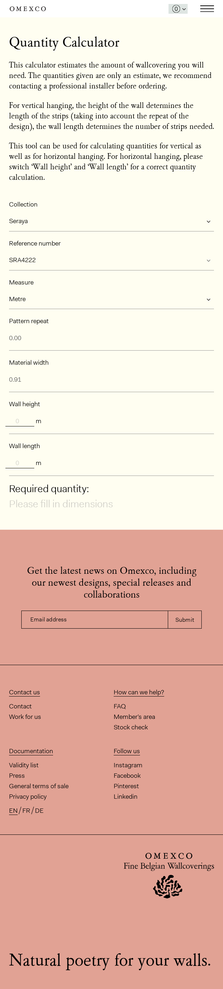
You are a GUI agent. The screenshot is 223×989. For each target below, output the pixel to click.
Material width (29, 362)
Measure (21, 282)
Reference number (35, 243)
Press (17, 775)
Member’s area (134, 716)
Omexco (28, 8)
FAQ (120, 706)
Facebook (127, 775)
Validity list (24, 765)
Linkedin (125, 796)
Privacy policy (28, 796)
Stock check (131, 727)
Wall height (24, 404)
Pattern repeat (29, 321)
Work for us (25, 716)
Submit (184, 620)
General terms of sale (39, 786)
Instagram (128, 765)
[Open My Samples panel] (178, 9)
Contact (20, 706)
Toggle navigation (207, 9)
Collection (23, 204)
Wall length (24, 446)
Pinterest (126, 786)
